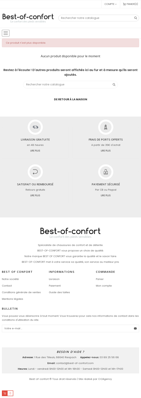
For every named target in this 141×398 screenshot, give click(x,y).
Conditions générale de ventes (21, 292)
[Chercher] (98, 18)
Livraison (54, 279)
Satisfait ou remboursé (35, 184)
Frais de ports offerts (106, 139)
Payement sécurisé (106, 184)
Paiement (55, 285)
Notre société (10, 279)
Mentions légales (12, 299)
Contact (7, 285)
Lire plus (35, 150)
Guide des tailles (59, 292)
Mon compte (104, 285)
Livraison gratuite (35, 139)
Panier (100, 279)
